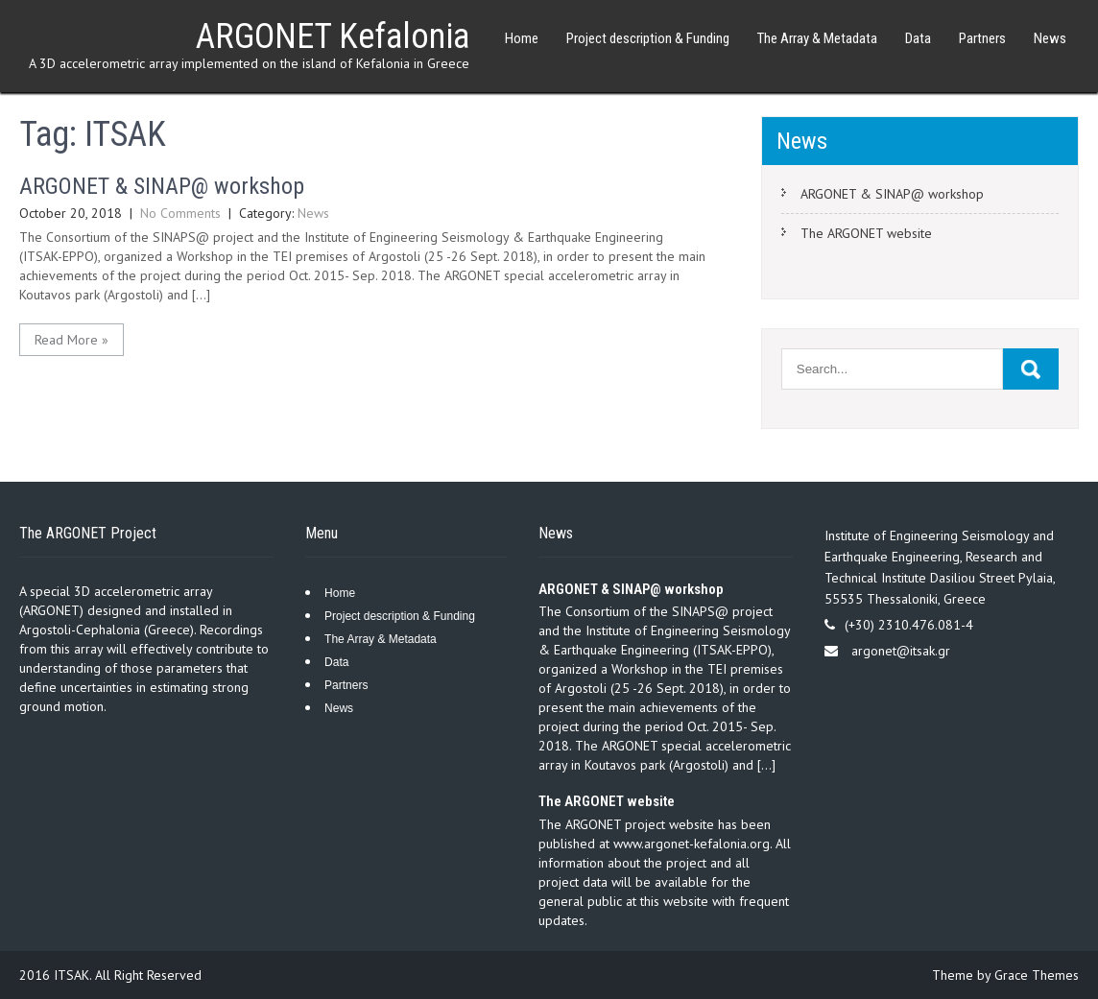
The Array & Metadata (817, 38)
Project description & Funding (647, 38)
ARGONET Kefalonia (332, 36)
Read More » (71, 339)
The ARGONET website (866, 233)
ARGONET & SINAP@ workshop (161, 186)
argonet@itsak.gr (900, 650)
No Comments (180, 213)
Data (918, 38)
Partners (982, 38)
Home (521, 38)
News (1050, 38)
